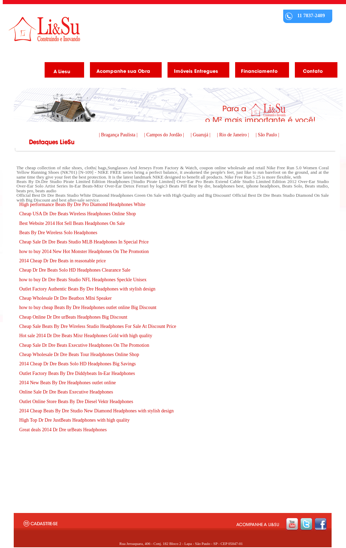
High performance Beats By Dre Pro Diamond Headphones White (82, 204)
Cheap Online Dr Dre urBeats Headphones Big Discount (73, 317)
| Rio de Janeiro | (233, 134)
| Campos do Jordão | (164, 134)
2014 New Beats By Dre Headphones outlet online (67, 382)
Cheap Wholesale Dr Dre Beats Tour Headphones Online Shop (79, 354)
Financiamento (259, 71)
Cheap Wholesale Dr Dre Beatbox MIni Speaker (65, 298)
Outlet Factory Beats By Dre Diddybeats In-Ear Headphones (77, 373)
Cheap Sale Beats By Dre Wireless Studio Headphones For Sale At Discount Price (97, 326)
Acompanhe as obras (123, 71)
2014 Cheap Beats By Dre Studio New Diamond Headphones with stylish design (96, 410)
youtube (292, 524)
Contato (313, 71)
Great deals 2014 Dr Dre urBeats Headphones (63, 429)
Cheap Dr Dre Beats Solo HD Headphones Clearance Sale (74, 270)
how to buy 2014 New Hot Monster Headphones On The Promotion (84, 251)
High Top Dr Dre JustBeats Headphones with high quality (74, 420)
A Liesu (62, 71)
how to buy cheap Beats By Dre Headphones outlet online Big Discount (88, 307)
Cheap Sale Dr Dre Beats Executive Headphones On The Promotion (84, 345)
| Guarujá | (201, 134)
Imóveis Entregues (196, 71)
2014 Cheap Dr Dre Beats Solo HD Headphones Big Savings (77, 363)
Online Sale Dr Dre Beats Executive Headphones (66, 392)
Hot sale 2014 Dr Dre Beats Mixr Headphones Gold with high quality (85, 335)
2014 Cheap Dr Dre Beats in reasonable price (62, 260)
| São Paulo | (267, 134)
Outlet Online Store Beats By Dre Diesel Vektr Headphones (76, 401)
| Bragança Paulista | (119, 134)
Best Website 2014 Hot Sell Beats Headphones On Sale (72, 223)
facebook (321, 524)
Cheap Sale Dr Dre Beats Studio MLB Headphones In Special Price (84, 241)
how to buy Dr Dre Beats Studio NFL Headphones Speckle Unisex (83, 279)
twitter (306, 524)
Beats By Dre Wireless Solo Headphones (58, 232)
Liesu (44, 29)
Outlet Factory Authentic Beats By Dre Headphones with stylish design (87, 289)
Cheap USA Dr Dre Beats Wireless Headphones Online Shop (77, 213)
